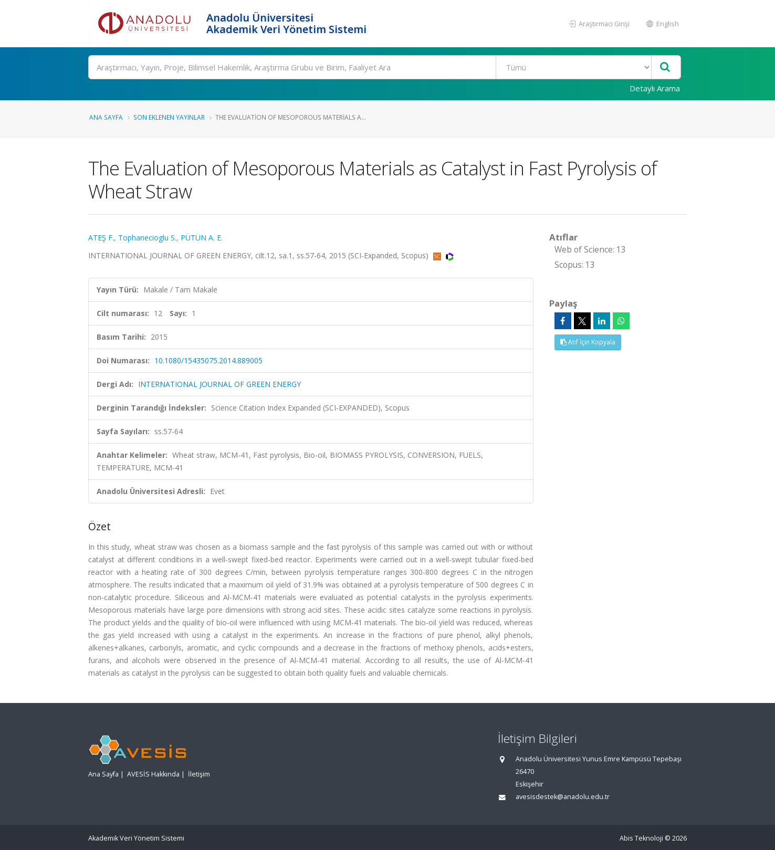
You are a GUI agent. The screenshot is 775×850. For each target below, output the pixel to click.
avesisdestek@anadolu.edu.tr (563, 796)
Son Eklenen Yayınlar (169, 117)
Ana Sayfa (106, 117)
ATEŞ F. (101, 238)
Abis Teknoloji (641, 838)
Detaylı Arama (655, 88)
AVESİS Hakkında (153, 774)
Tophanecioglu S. (147, 238)
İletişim (199, 774)
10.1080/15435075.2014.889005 (208, 360)
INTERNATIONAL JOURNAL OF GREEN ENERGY (219, 384)
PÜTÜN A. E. (202, 238)
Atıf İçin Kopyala (587, 342)
